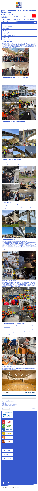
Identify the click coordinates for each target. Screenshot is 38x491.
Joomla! (18, 487)
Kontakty (5, 21)
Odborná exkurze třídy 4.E (6, 400)
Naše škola (6, 19)
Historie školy (6, 32)
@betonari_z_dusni (7, 327)
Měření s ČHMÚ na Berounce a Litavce (8, 401)
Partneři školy (6, 37)
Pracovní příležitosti (7, 39)
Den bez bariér (4, 402)
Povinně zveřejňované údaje (9, 35)
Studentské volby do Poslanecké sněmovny (8, 405)
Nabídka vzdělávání (7, 26)
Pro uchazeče (16, 19)
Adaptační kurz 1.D (5, 403)
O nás (4, 25)
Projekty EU (5, 33)
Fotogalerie (5, 30)
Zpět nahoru (34, 488)
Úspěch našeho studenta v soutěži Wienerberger (9, 404)
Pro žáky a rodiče (29, 19)
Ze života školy (6, 28)
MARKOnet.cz (9, 487)
